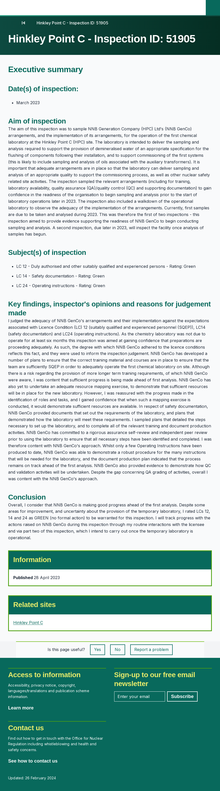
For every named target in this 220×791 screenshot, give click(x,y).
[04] (23, 23)
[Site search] (213, 7)
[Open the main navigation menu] (199, 7)
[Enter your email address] (139, 696)
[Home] (13, 23)
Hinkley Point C (28, 622)
